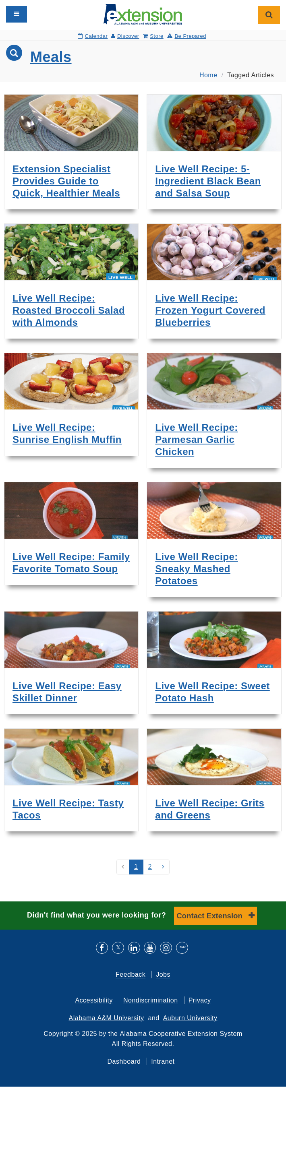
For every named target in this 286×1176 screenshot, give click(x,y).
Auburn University (190, 1018)
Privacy (200, 1000)
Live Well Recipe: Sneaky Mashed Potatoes (196, 568)
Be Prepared (186, 36)
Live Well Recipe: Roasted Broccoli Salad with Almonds (68, 310)
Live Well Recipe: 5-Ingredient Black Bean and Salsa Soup (208, 180)
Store (153, 36)
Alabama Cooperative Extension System (181, 1033)
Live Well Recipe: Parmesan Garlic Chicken (196, 439)
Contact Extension (210, 915)
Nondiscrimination (150, 1000)
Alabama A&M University (106, 1018)
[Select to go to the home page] (143, 13)
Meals (51, 57)
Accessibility (94, 1000)
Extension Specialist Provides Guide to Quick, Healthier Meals (66, 180)
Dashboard (124, 1061)
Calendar (93, 36)
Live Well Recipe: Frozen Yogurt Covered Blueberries (210, 310)
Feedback (130, 974)
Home (208, 75)
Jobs (163, 974)
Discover (125, 36)
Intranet (162, 1061)
